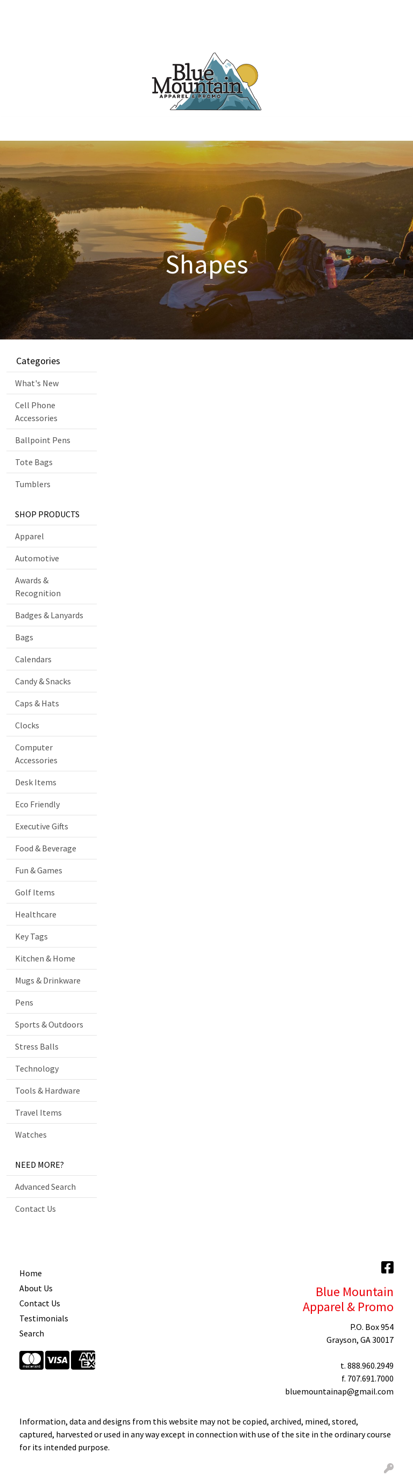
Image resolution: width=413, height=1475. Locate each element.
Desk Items (35, 782)
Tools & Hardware (47, 1090)
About (51, 11)
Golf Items (35, 892)
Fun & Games (38, 870)
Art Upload (90, 11)
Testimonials (43, 1318)
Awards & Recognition (38, 586)
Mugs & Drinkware (48, 980)
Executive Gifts (41, 826)
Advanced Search (45, 1186)
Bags (24, 637)
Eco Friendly (37, 804)
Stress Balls (37, 1046)
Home (21, 11)
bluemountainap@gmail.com (339, 1391)
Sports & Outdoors (49, 1024)
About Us (36, 1288)
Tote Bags (34, 462)
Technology (37, 1068)
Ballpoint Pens (42, 440)
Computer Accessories (36, 753)
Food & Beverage (45, 848)
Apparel (29, 536)
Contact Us (30, 35)
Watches (31, 1134)
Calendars (33, 659)
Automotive (37, 558)
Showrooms (140, 11)
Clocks (27, 725)
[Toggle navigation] (16, 128)
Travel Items (38, 1112)
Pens (24, 1002)
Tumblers (33, 484)
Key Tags (31, 936)
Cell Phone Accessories (36, 411)
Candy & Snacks (43, 681)
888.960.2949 (370, 1365)
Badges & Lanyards (49, 615)
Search (268, 11)
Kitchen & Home (45, 958)
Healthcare (35, 914)
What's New (37, 383)
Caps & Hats (37, 703)
